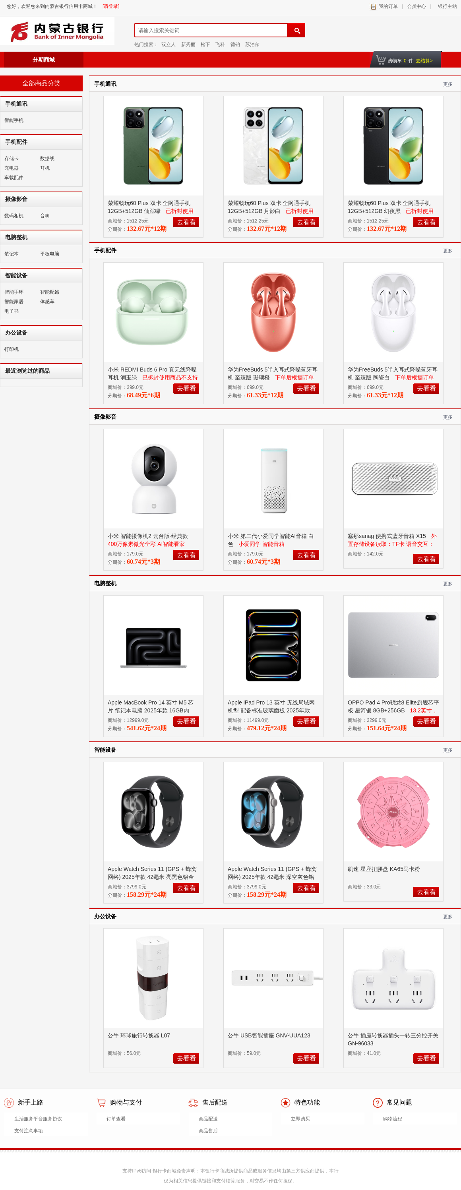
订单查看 (116, 1119)
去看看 (186, 222)
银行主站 (446, 6)
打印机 (11, 349)
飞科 (220, 44)
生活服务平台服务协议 (38, 1119)
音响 (45, 216)
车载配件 (13, 177)
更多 (448, 84)
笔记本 (11, 254)
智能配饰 (49, 292)
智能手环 (13, 292)
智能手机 (13, 120)
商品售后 (208, 1131)
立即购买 (300, 1119)
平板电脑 (49, 254)
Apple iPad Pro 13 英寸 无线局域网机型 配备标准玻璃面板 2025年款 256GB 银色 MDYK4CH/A (271, 710)
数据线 (47, 158)
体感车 (47, 301)
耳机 (45, 168)
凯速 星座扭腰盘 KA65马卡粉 (385, 869)
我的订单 (388, 6)
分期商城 (44, 59)
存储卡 (11, 158)
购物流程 (392, 1119)
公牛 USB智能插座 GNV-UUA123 (270, 1035)
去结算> (424, 61)
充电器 (11, 168)
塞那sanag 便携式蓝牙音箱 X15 (388, 536)
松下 (205, 44)
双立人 (168, 44)
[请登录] (111, 6)
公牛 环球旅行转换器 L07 (140, 1035)
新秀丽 (188, 44)
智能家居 (13, 301)
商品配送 (208, 1119)
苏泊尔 (252, 44)
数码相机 (13, 216)
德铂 (235, 44)
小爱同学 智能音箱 (261, 544)
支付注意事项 (28, 1131)
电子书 (11, 311)
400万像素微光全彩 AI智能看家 (146, 544)
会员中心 (416, 6)
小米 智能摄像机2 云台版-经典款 (149, 536)
